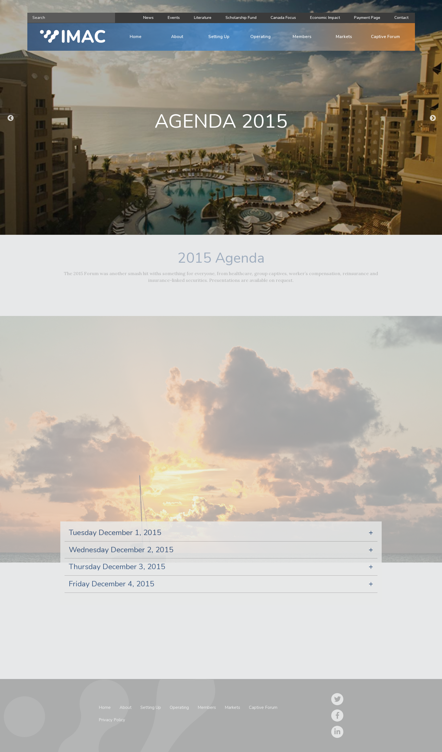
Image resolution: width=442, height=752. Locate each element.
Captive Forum (385, 36)
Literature (202, 17)
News (148, 17)
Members (302, 36)
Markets (344, 36)
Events (174, 17)
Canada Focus (283, 17)
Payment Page (367, 17)
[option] (221, 117)
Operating (260, 36)
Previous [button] (10, 117)
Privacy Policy (112, 720)
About (177, 36)
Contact (401, 17)
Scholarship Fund (241, 17)
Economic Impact (325, 17)
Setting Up (218, 36)
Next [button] (432, 117)
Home (136, 36)
